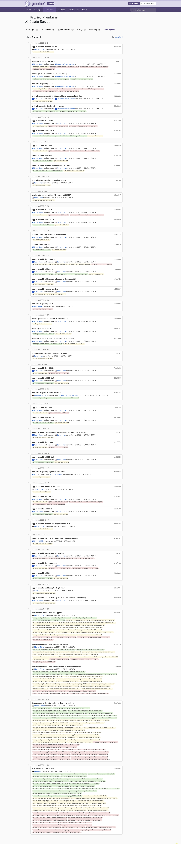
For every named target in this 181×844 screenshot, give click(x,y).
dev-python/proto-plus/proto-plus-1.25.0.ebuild (84, 723)
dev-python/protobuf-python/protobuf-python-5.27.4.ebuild (51, 748)
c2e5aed (117, 313)
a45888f (117, 284)
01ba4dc (117, 757)
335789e (117, 83)
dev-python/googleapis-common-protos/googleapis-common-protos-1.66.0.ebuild (57, 716)
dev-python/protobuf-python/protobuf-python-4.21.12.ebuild (51, 740)
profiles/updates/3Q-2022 (110, 646)
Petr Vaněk (38, 301)
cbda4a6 (117, 655)
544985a (117, 95)
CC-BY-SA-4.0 (75, 840)
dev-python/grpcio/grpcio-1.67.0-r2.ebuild (45, 719)
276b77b (117, 634)
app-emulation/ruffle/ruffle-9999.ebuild (94, 784)
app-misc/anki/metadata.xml (41, 483)
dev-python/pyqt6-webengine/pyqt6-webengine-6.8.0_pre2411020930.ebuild (94, 663)
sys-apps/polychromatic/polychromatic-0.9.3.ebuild (97, 677)
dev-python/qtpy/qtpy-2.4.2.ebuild (43, 675)
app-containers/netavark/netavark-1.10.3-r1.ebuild (48, 774)
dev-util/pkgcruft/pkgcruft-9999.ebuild (77, 791)
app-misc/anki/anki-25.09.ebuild (58, 124)
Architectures (73, 10)
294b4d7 (117, 207)
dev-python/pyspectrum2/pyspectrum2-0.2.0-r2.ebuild (83, 728)
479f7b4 (117, 554)
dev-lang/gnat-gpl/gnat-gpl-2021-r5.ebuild (45, 789)
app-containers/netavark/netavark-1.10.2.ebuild (47, 811)
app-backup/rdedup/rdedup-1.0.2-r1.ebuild (74, 803)
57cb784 (117, 515)
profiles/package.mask (86, 675)
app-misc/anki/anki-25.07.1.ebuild (59, 212)
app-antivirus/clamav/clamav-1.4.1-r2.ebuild (46, 765)
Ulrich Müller (39, 532)
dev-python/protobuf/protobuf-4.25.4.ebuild (103, 704)
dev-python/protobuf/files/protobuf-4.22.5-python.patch (85, 699)
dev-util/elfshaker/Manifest (95, 789)
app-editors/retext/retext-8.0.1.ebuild (69, 614)
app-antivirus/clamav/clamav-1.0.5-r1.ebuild (46, 762)
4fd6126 (117, 153)
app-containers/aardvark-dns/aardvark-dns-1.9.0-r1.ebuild (50, 772)
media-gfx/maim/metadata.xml (42, 318)
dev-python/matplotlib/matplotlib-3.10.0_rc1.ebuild (48, 624)
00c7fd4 (117, 299)
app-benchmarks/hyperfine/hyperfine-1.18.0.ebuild (103, 803)
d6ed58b (117, 129)
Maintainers (49, 10)
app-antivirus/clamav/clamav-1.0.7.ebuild (71, 801)
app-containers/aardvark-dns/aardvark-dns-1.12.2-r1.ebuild (87, 770)
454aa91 (117, 163)
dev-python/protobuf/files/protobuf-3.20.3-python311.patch (71, 697)
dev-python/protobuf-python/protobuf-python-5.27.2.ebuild (89, 745)
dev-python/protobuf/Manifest (42, 697)
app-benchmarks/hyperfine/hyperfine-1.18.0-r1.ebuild (49, 767)
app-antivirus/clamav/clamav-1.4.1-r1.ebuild (46, 803)
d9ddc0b (117, 478)
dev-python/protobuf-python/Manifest (105, 731)
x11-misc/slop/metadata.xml (41, 236)
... (54, 629)
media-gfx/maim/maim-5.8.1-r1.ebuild (81, 78)
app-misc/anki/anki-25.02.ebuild (58, 440)
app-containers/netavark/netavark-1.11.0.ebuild (47, 813)
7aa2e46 (117, 362)
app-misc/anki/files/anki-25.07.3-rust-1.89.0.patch (85, 148)
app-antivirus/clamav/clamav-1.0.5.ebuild (45, 801)
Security (94, 29)
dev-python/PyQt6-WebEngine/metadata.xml (94, 682)
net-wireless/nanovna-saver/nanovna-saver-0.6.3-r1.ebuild (80, 643)
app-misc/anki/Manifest (40, 124)
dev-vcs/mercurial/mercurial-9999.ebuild (45, 796)
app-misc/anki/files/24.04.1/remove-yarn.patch (80, 549)
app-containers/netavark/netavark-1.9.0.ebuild (47, 816)
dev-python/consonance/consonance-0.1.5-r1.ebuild (93, 709)
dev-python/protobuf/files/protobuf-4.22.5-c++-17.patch (50, 699)
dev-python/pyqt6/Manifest (41, 607)
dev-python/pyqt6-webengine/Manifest (45, 660)
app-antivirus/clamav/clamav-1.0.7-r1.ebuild (74, 762)
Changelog (109, 29)
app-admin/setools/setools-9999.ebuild (103, 609)
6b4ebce (117, 241)
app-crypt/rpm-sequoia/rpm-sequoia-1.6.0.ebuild (100, 816)
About (84, 10)
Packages (37, 10)
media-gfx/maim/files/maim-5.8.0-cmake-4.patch (64, 66)
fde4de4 (117, 464)
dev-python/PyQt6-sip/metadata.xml (44, 651)
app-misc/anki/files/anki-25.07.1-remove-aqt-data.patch (86, 212)
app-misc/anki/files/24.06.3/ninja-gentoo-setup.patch (49, 495)
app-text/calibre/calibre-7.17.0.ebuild (44, 619)
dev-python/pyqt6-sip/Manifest (42, 639)
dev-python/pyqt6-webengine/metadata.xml (71, 660)
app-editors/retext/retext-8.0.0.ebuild (104, 612)
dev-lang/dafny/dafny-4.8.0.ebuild (63, 787)
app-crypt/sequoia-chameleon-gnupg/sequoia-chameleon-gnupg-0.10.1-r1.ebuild (57, 784)
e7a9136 (117, 178)
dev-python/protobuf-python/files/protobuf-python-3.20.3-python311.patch (56, 733)
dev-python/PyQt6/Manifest (41, 626)
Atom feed (117, 37)
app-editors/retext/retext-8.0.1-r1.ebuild (45, 614)
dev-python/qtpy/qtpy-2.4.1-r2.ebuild (102, 672)
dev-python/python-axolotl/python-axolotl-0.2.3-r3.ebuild (50, 731)
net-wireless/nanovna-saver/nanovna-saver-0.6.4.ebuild (49, 646)
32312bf (117, 425)
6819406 (117, 372)
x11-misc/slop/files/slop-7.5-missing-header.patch (88, 88)
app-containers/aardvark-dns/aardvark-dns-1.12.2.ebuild (50, 808)
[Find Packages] (145, 10)
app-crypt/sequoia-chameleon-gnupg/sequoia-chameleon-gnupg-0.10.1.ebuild (56, 820)
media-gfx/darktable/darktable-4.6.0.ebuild (96, 796)
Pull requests (66, 29)
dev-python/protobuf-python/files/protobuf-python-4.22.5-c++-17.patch (54, 736)
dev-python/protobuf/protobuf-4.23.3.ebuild (74, 704)
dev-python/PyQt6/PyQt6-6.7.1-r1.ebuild (63, 626)
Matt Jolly (37, 760)
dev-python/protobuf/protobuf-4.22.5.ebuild (46, 704)
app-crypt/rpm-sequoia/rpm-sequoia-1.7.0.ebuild (47, 818)
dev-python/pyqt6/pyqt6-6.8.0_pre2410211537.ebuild (49, 609)
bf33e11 (117, 61)
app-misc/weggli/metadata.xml (42, 787)
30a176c (117, 578)
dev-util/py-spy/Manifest (98, 791)
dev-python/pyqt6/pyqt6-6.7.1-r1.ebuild (84, 607)
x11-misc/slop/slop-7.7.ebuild (42, 182)
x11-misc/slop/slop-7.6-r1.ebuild (42, 304)
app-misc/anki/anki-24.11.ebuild (58, 493)
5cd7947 (117, 488)
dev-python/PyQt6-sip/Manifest (59, 648)
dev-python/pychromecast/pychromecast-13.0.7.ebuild (49, 726)
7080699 (117, 255)
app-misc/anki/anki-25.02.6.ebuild (102, 260)
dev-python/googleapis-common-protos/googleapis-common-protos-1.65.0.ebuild (57, 714)
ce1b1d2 (117, 347)
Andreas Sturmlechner (66, 63)
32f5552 (117, 410)
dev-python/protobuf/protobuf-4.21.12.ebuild (70, 702)
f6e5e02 (117, 119)
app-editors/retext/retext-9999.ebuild (44, 617)
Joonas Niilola (57, 466)
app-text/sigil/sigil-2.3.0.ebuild (85, 622)
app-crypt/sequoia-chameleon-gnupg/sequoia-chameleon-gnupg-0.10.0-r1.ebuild (57, 782)
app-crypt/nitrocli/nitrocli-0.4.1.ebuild (73, 816)
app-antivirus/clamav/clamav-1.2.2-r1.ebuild (101, 762)
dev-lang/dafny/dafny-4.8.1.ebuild (85, 787)
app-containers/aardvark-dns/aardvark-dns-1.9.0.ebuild (84, 808)
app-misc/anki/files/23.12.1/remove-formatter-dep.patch (86, 493)
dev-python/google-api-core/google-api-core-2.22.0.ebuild (50, 711)
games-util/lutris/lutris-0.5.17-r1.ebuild (80, 731)
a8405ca (117, 386)
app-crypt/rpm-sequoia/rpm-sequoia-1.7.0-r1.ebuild (80, 779)
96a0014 (117, 105)
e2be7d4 (117, 275)
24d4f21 (117, 323)
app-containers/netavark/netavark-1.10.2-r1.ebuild (84, 772)
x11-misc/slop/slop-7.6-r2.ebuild (69, 90)
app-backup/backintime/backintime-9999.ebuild (77, 612)
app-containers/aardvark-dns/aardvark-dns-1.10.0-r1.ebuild (84, 767)
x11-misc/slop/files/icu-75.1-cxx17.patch (60, 88)
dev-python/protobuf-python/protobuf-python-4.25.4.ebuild (51, 745)
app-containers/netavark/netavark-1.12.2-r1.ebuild (48, 777)
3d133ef (117, 602)
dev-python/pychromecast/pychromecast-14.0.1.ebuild (49, 728)
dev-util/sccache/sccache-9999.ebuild (66, 794)
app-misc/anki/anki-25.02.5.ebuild (59, 367)
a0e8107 (117, 529)
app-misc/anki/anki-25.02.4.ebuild (59, 406)
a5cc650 (117, 333)
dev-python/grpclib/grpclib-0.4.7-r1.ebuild (72, 719)
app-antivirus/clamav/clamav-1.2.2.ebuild (97, 801)
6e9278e (117, 47)
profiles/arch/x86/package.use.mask (79, 260)
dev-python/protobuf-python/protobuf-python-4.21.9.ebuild (90, 740)
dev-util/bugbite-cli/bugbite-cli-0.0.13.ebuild (73, 789)
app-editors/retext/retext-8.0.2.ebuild (93, 614)
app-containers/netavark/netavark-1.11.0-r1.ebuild (80, 774)
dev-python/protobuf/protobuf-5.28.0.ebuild (103, 706)
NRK (36, 466)
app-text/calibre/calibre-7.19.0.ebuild (67, 619)
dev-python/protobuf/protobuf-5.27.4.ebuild (74, 706)
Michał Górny (39, 49)
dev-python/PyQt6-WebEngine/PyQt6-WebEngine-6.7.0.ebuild (77, 680)
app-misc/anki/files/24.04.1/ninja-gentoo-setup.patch (49, 549)
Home (28, 10)
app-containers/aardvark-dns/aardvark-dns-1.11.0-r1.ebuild (50, 770)
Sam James (61, 122)
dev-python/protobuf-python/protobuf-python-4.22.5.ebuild (51, 743)
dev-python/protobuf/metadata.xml (44, 702)
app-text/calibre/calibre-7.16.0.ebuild (91, 617)
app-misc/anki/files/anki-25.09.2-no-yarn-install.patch (71, 134)
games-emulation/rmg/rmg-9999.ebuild (70, 796)
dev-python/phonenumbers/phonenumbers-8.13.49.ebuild (50, 723)
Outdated (48, 29)
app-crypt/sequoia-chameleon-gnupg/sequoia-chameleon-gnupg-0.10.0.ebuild (87, 818)
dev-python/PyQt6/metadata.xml (43, 629)
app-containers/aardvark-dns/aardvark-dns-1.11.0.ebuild (85, 806)
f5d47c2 (117, 401)
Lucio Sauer (38, 63)
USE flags (61, 10)
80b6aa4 (117, 563)
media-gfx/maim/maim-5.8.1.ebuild (43, 197)
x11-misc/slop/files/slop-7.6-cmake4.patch (45, 90)
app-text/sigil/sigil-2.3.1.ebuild (104, 622)
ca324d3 (117, 449)
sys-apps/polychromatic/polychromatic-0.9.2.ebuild (65, 677)
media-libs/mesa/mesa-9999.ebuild (97, 799)
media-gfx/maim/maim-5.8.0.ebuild (43, 68)
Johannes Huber (40, 389)
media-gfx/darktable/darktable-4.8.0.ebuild (73, 799)
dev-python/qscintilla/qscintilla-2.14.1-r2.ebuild (47, 643)
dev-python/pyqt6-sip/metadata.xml (64, 639)
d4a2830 (117, 144)
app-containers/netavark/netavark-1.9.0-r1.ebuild (79, 777)
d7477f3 (117, 231)
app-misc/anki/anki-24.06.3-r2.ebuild (59, 558)
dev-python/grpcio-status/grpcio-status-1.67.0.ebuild (99, 716)
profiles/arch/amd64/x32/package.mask (67, 675)
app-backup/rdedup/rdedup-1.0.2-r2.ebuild (74, 765)
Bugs (81, 29)
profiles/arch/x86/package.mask (58, 260)
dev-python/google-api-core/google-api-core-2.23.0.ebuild (86, 711)
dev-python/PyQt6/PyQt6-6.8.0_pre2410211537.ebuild (93, 626)
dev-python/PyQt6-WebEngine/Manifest (45, 680)
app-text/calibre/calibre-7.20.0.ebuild (91, 619)
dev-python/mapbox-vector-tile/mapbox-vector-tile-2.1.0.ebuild (52, 721)
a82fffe (117, 435)
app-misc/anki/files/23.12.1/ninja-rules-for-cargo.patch (49, 289)
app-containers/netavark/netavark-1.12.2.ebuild (77, 813)
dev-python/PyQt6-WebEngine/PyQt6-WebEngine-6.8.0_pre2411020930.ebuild (56, 682)
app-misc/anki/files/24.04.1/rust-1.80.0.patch (85, 558)
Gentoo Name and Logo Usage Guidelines (98, 840)
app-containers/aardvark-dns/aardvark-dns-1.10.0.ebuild (50, 806)
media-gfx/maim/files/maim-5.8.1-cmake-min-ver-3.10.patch (51, 78)
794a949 (117, 265)
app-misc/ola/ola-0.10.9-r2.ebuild (66, 709)
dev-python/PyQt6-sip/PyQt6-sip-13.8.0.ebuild (84, 648)
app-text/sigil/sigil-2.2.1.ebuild (65, 622)
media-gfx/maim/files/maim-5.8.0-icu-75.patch (94, 66)
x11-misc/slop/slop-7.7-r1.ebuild (42, 100)
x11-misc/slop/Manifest (40, 88)
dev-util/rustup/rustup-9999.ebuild (43, 794)
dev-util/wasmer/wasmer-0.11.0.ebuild (90, 794)
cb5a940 (117, 216)
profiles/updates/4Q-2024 (40, 648)
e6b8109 (117, 500)
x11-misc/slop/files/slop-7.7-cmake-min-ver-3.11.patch (49, 110)
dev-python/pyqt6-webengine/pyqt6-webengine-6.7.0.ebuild (83, 624)
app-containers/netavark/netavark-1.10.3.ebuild (77, 811)
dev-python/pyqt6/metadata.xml (61, 607)
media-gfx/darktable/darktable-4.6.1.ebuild (46, 799)
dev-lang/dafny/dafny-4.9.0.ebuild (107, 787)
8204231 (117, 544)
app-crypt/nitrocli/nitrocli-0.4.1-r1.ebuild (107, 777)
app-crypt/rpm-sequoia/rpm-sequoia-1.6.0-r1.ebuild (48, 779)
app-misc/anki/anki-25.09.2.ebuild (43, 51)
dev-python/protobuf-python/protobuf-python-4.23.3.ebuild (89, 743)
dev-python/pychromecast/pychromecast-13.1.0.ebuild (83, 726)
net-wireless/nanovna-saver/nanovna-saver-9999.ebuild (84, 646)
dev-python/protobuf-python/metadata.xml (91, 738)
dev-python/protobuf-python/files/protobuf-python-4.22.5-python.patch (55, 738)
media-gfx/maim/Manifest (40, 66)
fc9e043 (117, 588)
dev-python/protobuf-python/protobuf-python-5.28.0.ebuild (89, 748)
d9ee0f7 (117, 192)
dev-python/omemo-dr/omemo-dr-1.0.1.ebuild (87, 721)
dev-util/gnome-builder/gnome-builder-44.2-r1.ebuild (49, 791)
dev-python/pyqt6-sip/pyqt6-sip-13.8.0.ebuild (90, 639)
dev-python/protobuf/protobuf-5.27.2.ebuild (46, 706)
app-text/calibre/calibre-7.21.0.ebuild (44, 622)
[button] (134, 3)
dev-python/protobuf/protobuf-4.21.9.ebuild (98, 702)
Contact (153, 835)
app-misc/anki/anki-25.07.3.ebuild (59, 148)
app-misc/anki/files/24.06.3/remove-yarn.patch (83, 124)
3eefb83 (117, 692)
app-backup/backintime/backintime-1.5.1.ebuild (47, 612)
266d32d (117, 73)
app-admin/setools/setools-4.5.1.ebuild (78, 609)
